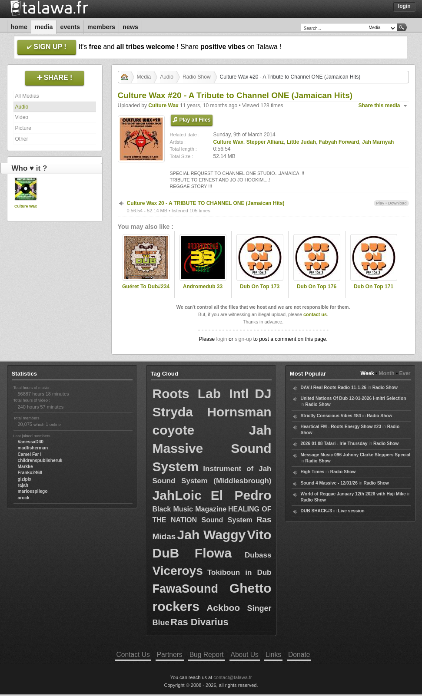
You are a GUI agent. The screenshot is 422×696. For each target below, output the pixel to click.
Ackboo (223, 608)
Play (380, 203)
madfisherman (33, 447)
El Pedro (241, 495)
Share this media (379, 105)
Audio (22, 107)
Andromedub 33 (203, 287)
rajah (23, 485)
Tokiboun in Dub (239, 572)
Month (387, 373)
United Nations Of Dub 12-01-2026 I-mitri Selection (353, 398)
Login (404, 6)
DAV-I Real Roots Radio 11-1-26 (334, 387)
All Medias (27, 96)
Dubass (258, 555)
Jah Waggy (211, 535)
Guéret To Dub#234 (145, 287)
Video (21, 117)
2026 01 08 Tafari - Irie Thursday (334, 443)
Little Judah (301, 142)
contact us (315, 314)
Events (70, 26)
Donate (299, 654)
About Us (245, 654)
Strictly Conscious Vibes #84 (331, 415)
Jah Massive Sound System (212, 448)
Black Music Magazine (190, 509)
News (130, 26)
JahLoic (177, 495)
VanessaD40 (30, 441)
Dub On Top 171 (373, 287)
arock (24, 497)
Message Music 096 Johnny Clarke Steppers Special (356, 454)
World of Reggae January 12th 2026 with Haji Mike (353, 493)
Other (21, 139)
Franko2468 (30, 472)
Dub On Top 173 (259, 287)
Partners (170, 654)
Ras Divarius (199, 622)
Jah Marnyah (378, 142)
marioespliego (33, 491)
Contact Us (133, 654)
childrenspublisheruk (40, 460)
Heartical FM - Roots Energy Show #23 (341, 426)
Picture (23, 128)
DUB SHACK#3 (316, 510)
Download (397, 203)
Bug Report (206, 654)
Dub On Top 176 (316, 287)
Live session (351, 510)
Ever (404, 373)
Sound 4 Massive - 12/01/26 (329, 483)
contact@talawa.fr (232, 677)
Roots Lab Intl (201, 393)
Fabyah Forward (339, 142)
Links (273, 654)
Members (101, 26)
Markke (25, 466)
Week (367, 373)
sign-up (243, 339)
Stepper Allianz (265, 142)
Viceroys (178, 570)
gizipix (25, 479)
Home (19, 26)
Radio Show (197, 77)
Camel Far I (30, 454)
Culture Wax (25, 206)
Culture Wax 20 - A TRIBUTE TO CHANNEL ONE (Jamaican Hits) (206, 203)
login (221, 339)
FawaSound (186, 588)
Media (44, 26)
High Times (313, 471)
